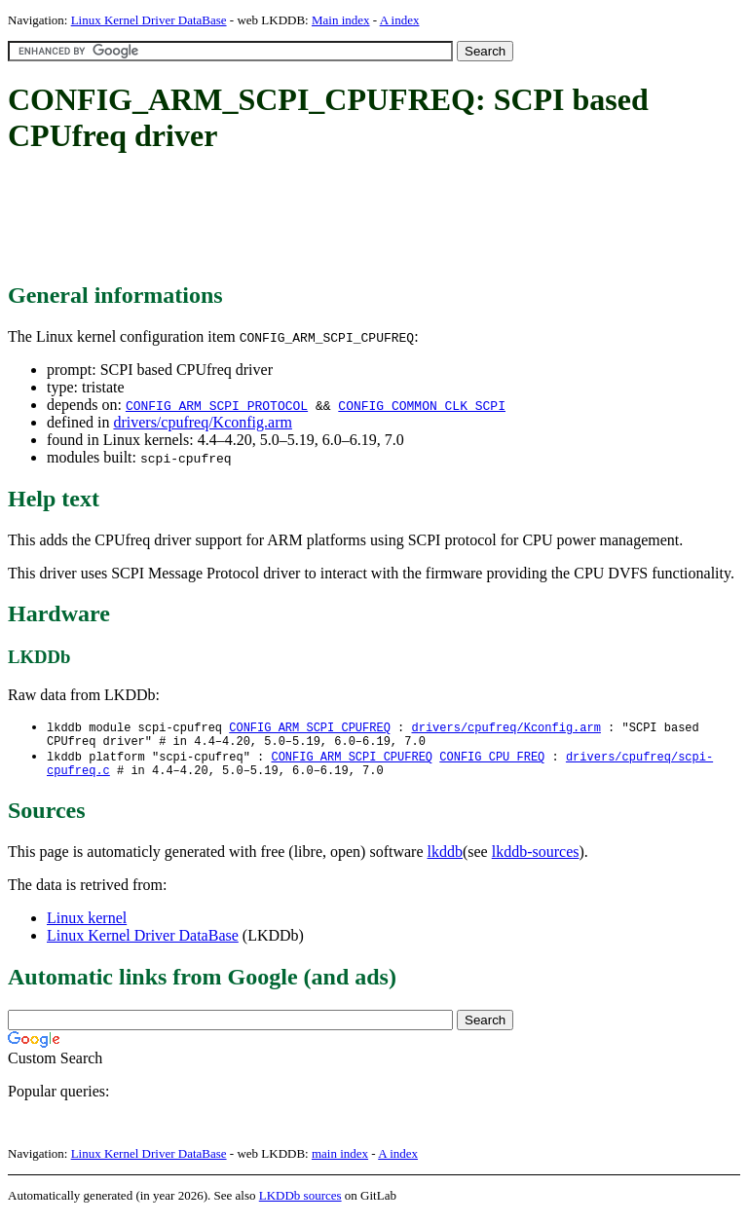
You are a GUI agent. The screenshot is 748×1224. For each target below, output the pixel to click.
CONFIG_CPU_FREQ (491, 761)
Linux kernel (87, 925)
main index (340, 1161)
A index (400, 20)
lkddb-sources (536, 859)
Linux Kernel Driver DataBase (149, 20)
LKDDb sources (300, 1203)
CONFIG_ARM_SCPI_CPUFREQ (310, 728)
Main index (341, 20)
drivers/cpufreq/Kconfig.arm (202, 422)
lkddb (445, 859)
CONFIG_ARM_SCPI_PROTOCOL (217, 405)
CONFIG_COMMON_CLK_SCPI (421, 405)
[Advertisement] (362, 219)
